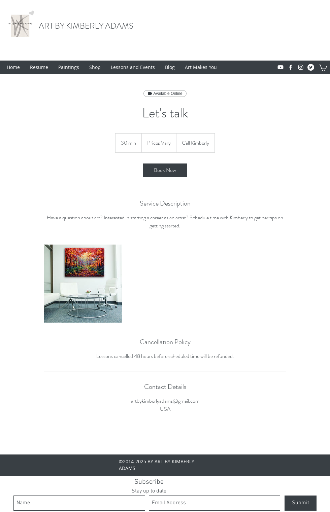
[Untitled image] (83, 284)
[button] (323, 67)
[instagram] (300, 67)
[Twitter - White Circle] (310, 67)
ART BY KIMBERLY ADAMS (86, 26)
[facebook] (290, 67)
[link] (165, 170)
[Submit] (301, 503)
